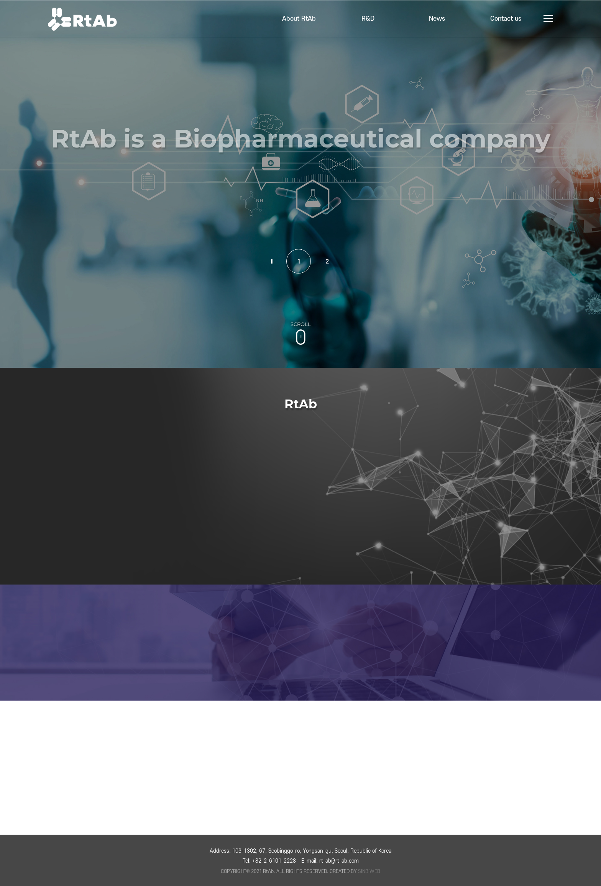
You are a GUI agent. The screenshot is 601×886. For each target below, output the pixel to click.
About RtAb (299, 18)
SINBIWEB (369, 871)
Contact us (505, 18)
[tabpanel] (300, 184)
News (437, 18)
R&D (367, 18)
